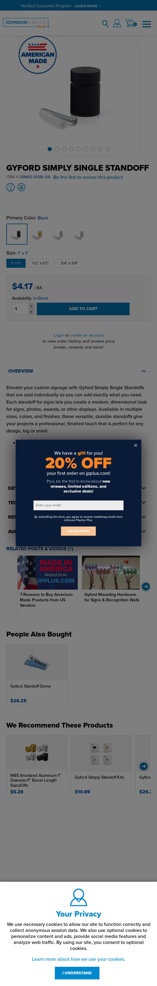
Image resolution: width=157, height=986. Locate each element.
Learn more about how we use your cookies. (78, 959)
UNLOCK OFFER (78, 531)
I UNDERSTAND (77, 973)
